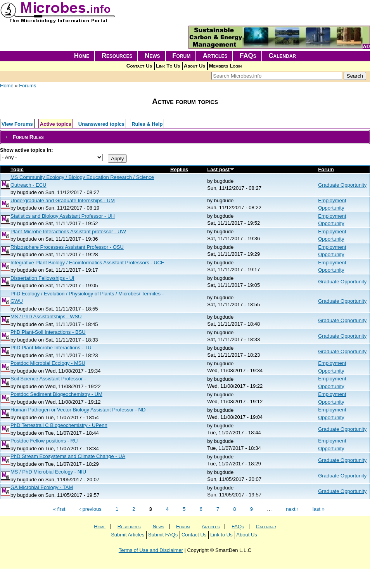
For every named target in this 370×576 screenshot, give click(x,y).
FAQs (248, 55)
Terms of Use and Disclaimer (151, 550)
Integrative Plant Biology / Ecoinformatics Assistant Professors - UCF (87, 262)
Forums (27, 85)
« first (59, 509)
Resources (117, 55)
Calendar (282, 55)
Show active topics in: (26, 150)
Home (82, 55)
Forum (181, 55)
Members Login (225, 66)
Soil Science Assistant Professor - (48, 379)
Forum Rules (27, 137)
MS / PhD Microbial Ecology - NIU (48, 472)
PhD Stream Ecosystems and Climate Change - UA (67, 456)
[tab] (185, 137)
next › (292, 509)
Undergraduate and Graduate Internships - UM (62, 200)
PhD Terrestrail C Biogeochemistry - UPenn (58, 425)
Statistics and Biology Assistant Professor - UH (62, 216)
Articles (215, 55)
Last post (221, 169)
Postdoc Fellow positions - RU (44, 441)
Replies (179, 169)
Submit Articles (127, 535)
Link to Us (221, 535)
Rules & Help (147, 124)
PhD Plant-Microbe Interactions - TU (51, 347)
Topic (17, 169)
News (152, 55)
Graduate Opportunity (342, 185)
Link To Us (168, 66)
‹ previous (91, 509)
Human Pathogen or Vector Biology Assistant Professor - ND (77, 410)
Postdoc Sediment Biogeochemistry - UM (56, 394)
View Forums (17, 124)
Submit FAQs (163, 535)
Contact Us (139, 66)
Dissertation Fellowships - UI (42, 278)
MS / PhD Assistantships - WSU (46, 316)
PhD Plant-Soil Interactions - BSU (48, 332)
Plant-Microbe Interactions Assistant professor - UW (68, 231)
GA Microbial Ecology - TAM (41, 487)
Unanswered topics (101, 124)
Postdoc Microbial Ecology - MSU (47, 363)
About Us (194, 66)
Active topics (55, 124)
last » (319, 509)
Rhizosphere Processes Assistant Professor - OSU (67, 247)
